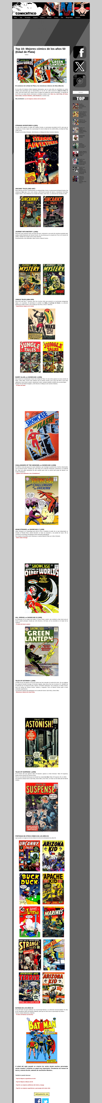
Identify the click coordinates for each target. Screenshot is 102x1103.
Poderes (42, 17)
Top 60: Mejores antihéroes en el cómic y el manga (83, 153)
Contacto (77, 17)
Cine (62, 17)
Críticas (56, 17)
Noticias (49, 17)
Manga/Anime (69, 17)
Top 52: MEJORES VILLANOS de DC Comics (82, 145)
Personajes (27, 17)
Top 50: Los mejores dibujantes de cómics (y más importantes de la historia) (82, 170)
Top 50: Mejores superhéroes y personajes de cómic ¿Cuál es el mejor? (83, 114)
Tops (21, 17)
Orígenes (35, 17)
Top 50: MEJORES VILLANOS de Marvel (82, 106)
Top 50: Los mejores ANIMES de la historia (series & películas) (82, 162)
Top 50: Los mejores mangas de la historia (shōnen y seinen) (83, 130)
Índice (15, 17)
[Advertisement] (51, 31)
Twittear (26, 54)
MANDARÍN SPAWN (82, 136)
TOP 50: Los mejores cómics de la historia (82, 121)
